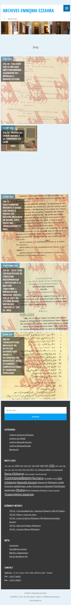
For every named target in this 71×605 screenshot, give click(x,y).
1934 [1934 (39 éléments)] (60, 466)
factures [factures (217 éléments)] (37, 478)
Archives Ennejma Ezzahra (28, 10)
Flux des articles (18, 549)
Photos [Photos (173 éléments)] (20, 490)
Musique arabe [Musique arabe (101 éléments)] (56, 482)
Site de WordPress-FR (18, 556)
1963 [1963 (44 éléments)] (24, 470)
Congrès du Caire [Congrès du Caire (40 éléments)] (41, 474)
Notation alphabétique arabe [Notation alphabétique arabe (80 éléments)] (18, 486)
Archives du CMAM (17, 438)
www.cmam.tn (35, 600)
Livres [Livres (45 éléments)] (55, 479)
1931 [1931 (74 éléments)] (46, 465)
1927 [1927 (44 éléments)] (29, 466)
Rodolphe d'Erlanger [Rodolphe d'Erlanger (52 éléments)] (39, 490)
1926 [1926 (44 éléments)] (25, 466)
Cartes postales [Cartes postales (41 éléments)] (30, 474)
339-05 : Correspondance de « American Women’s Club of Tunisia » (37, 511)
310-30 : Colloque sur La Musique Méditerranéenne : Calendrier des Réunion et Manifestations (12, 71)
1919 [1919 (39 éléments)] (9, 466)
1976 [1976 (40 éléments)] (35, 470)
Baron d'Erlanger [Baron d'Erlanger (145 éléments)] (14, 473)
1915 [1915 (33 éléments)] (5, 466)
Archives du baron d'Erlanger (21, 435)
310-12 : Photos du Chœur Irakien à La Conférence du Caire (12, 137)
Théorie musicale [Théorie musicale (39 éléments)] (54, 490)
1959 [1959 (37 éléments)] (16, 470)
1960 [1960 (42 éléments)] (20, 470)
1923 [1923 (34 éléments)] (12, 466)
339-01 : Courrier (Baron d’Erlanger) (24, 529)
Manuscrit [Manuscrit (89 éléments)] (42, 482)
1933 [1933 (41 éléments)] (56, 466)
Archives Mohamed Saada (20, 446)
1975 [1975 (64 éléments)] (32, 469)
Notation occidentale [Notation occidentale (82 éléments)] (42, 486)
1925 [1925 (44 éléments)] (21, 466)
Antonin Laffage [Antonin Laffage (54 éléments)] (44, 470)
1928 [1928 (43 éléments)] (33, 466)
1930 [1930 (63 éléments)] (42, 466)
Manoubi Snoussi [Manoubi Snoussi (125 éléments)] (27, 482)
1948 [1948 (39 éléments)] (63, 466)
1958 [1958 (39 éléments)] (12, 470)
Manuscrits (14, 449)
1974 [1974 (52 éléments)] (27, 470)
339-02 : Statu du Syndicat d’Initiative (25, 525)
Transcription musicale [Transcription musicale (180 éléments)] (19, 494)
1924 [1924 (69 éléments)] (17, 465)
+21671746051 (15, 576)
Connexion (14, 545)
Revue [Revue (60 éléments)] (28, 490)
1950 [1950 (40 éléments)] (5, 470)
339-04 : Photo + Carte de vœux (22, 514)
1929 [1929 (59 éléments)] (37, 466)
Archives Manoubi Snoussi (20, 442)
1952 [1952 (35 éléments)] (9, 470)
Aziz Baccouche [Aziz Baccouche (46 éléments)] (57, 470)
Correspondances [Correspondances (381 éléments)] (18, 477)
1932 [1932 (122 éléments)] (52, 465)
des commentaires (18, 553)
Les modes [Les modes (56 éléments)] (48, 478)
